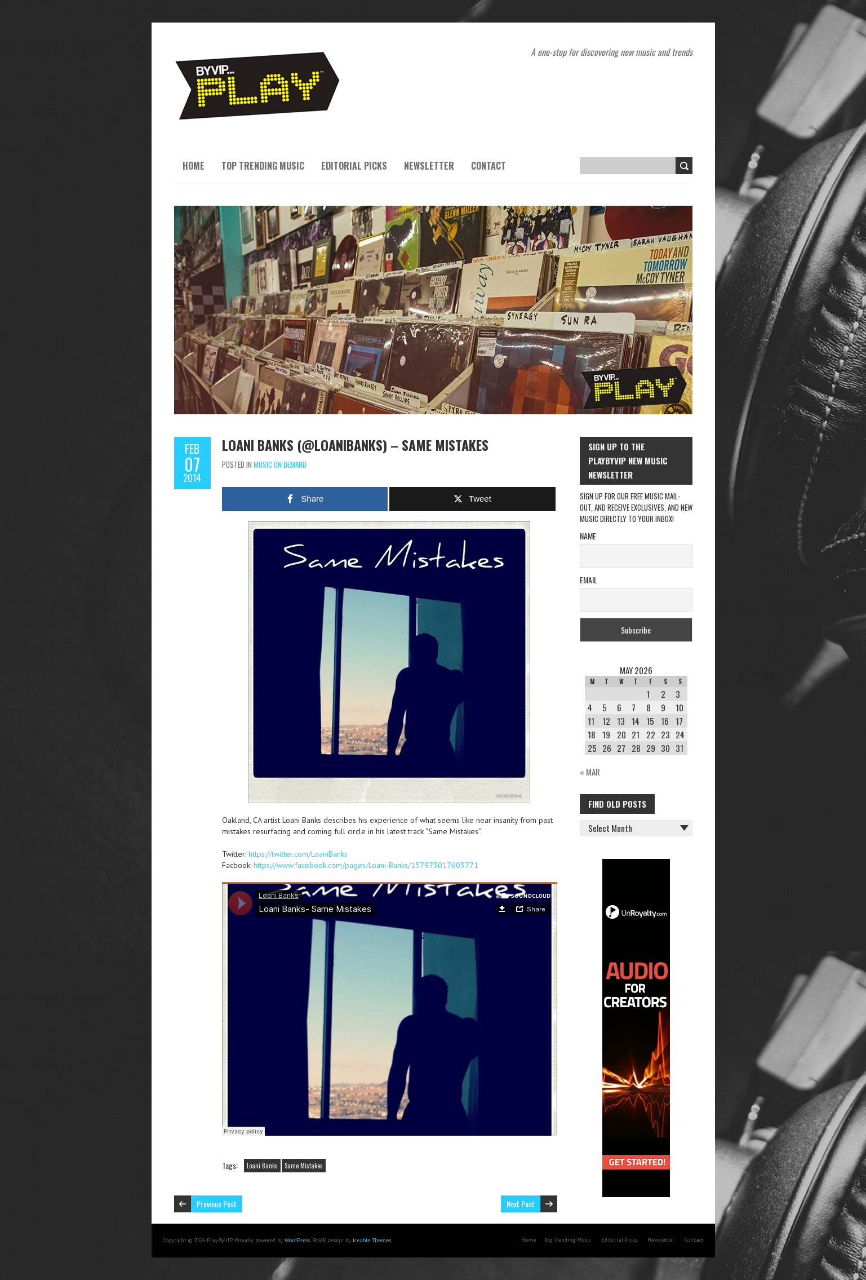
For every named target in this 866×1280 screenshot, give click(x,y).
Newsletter (429, 165)
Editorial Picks (354, 165)
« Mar (590, 771)
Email (588, 580)
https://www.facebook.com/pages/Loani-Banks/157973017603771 (366, 865)
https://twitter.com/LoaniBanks (298, 854)
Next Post (521, 1204)
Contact (488, 165)
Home (194, 165)
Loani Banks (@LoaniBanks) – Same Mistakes (355, 445)
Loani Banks (262, 1165)
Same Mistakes (304, 1165)
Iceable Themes (372, 1240)
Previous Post (217, 1204)
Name (588, 536)
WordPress (297, 1240)
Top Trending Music (262, 165)
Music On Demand (280, 464)
